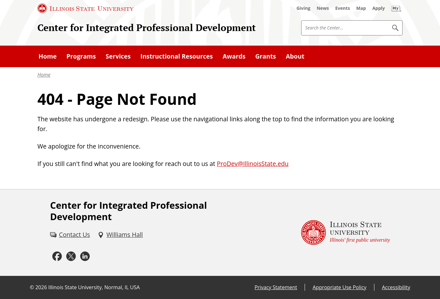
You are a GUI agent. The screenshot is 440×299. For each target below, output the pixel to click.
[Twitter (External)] (71, 256)
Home (43, 74)
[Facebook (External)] (57, 256)
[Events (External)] (342, 8)
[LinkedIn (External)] (85, 256)
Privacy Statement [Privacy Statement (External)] (276, 287)
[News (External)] (322, 8)
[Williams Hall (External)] (120, 235)
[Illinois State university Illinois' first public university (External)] (345, 233)
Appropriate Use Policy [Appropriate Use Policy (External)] (339, 287)
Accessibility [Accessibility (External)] (396, 287)
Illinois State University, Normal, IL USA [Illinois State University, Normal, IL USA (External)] (94, 287)
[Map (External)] (361, 8)
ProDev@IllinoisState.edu (252, 163)
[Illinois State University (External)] (85, 8)
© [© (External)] (32, 287)
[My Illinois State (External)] (396, 8)
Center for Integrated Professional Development (146, 27)
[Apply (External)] (378, 8)
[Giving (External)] (303, 8)
